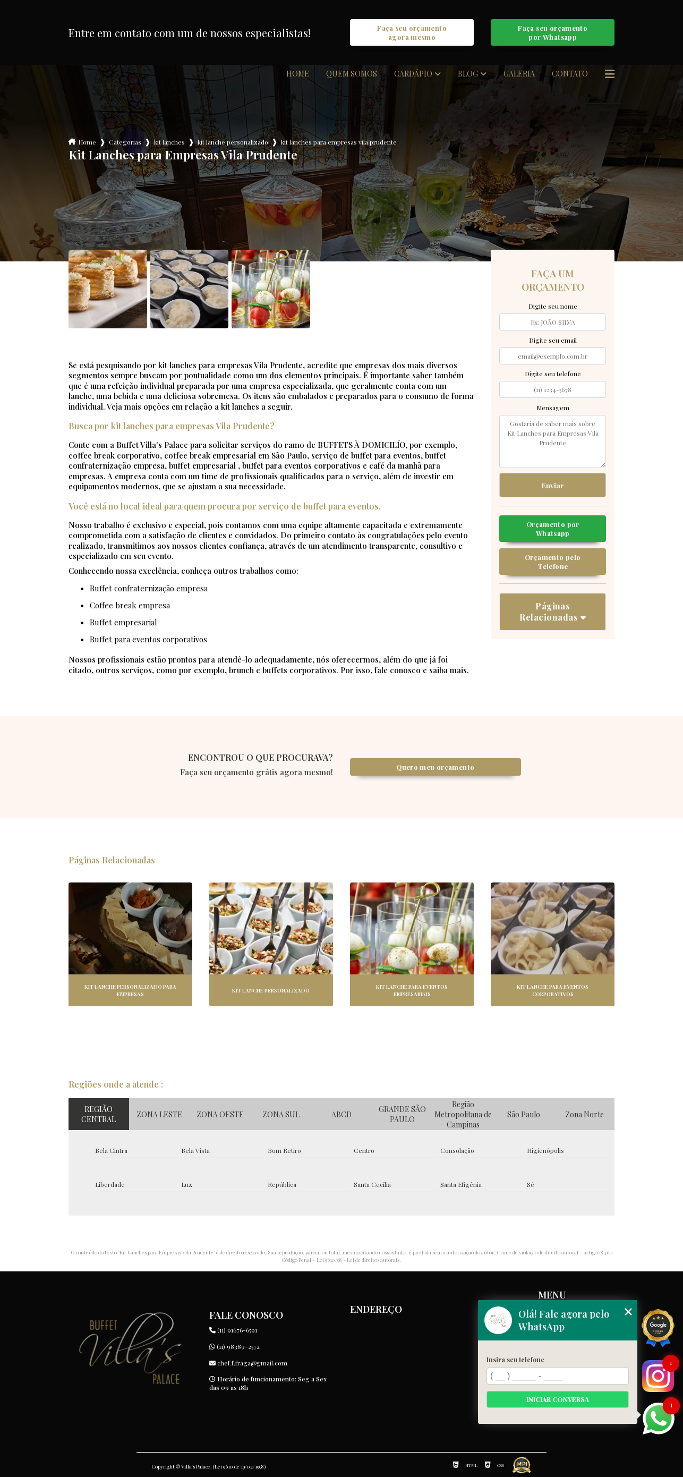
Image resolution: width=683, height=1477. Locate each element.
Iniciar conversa (557, 1399)
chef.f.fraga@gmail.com (248, 1363)
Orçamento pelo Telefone (552, 562)
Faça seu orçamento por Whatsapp (552, 32)
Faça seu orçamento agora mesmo (412, 32)
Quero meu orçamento (435, 766)
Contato (570, 74)
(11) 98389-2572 (234, 1346)
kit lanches (169, 142)
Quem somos (351, 74)
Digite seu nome (552, 306)
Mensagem (552, 407)
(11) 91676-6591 (233, 1330)
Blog (468, 74)
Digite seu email (553, 340)
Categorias (125, 142)
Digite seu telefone (553, 373)
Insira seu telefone (515, 1359)
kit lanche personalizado (233, 142)
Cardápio (413, 74)
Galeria (519, 74)
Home (297, 74)
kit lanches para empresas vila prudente (339, 142)
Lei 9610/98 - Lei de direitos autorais (358, 1259)
